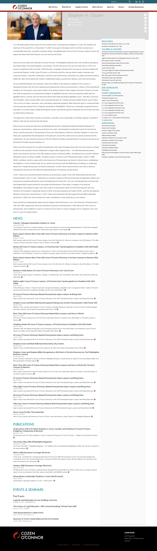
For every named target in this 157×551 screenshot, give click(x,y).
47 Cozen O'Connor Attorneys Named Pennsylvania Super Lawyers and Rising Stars (48, 378)
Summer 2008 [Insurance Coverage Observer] (32, 465)
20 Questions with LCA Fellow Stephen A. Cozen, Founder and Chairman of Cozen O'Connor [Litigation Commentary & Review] (51, 430)
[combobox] (81, 7)
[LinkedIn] (136, 2)
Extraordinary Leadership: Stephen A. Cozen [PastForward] (38, 476)
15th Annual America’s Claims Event (28, 512)
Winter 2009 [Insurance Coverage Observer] (31, 452)
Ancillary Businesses (136, 7)
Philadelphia (74, 19)
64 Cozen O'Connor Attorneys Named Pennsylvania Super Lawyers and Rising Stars (48, 395)
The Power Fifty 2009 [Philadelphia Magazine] (32, 442)
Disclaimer (76, 545)
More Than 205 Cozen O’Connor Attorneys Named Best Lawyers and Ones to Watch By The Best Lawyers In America (54, 366)
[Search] (129, 1)
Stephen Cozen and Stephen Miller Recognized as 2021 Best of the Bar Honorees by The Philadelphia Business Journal (56, 353)
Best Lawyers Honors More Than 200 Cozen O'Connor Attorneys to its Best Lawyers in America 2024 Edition (55, 258)
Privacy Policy (63, 545)
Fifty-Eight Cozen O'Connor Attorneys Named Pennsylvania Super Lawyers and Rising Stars (52, 386)
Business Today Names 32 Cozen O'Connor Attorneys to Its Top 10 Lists (43, 270)
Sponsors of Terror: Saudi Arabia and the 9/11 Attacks (36, 519)
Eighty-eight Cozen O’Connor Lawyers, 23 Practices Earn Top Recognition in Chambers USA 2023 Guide (54, 282)
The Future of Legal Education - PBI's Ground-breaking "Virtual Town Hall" (45, 506)
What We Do (66, 7)
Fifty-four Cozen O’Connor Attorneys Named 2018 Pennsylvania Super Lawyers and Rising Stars (53, 403)
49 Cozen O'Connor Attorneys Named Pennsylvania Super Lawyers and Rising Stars (48, 335)
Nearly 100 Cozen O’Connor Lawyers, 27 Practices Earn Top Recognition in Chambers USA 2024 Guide (55, 247)
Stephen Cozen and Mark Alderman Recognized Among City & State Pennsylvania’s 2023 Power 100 (55, 303)
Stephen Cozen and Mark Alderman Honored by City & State (38, 343)
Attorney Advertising (91, 545)
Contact (127, 541)
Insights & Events (81, 7)
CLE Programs (129, 536)
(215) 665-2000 (76, 22)
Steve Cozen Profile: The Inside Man (28, 412)
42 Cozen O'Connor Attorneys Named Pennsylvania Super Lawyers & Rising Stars (47, 294)
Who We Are (53, 7)
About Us (110, 7)
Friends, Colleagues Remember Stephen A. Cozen (34, 223)
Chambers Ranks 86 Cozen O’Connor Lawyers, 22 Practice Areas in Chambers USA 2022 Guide (52, 324)
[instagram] (143, 2)
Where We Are (97, 7)
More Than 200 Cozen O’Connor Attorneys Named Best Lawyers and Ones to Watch (48, 313)
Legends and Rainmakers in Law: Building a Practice (35, 500)
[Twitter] (140, 2)
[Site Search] (121, 1)
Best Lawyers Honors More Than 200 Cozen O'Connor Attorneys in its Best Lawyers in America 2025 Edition (55, 235)
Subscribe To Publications (134, 538)
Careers (121, 7)
